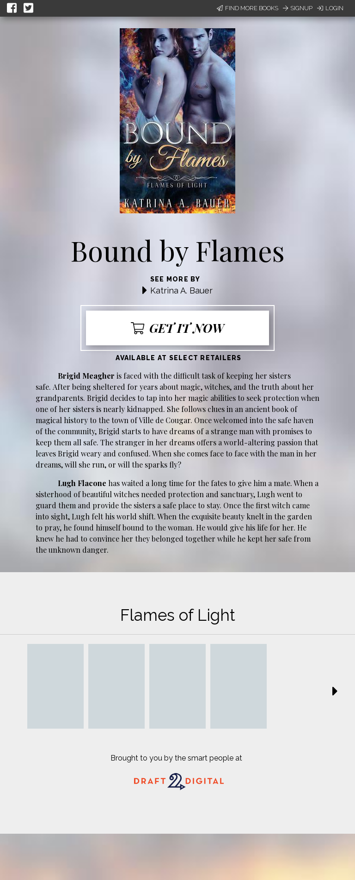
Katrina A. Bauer (181, 290)
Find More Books (247, 8)
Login (330, 8)
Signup (297, 8)
